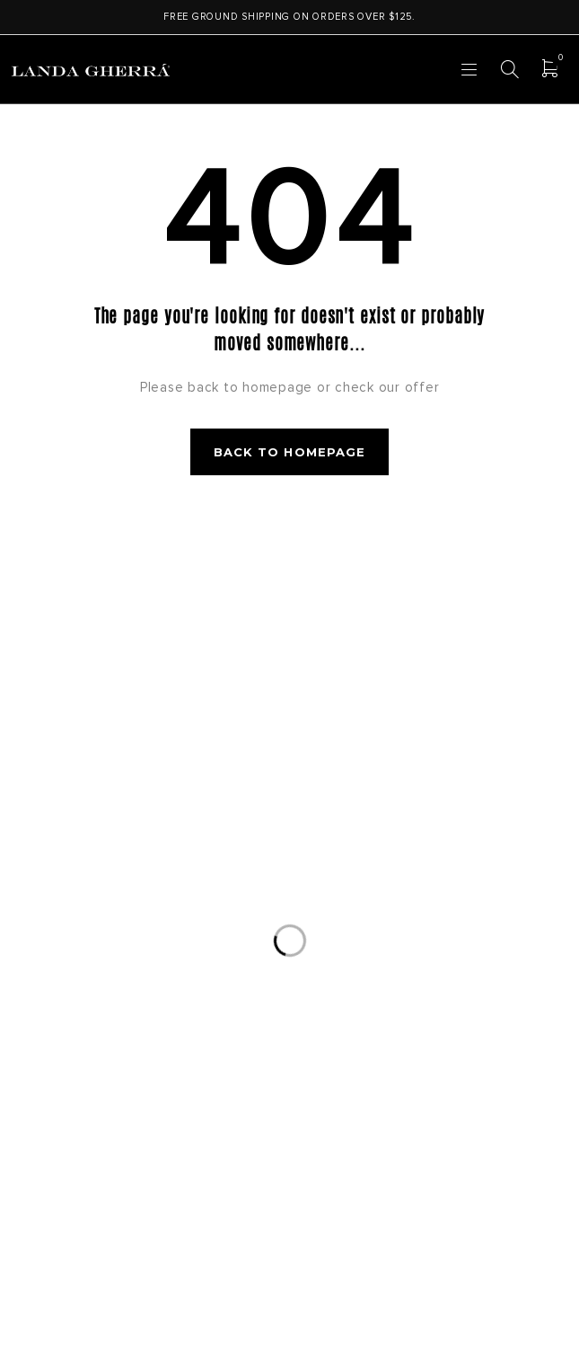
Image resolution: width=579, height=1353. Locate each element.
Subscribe (437, 673)
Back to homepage (289, 452)
